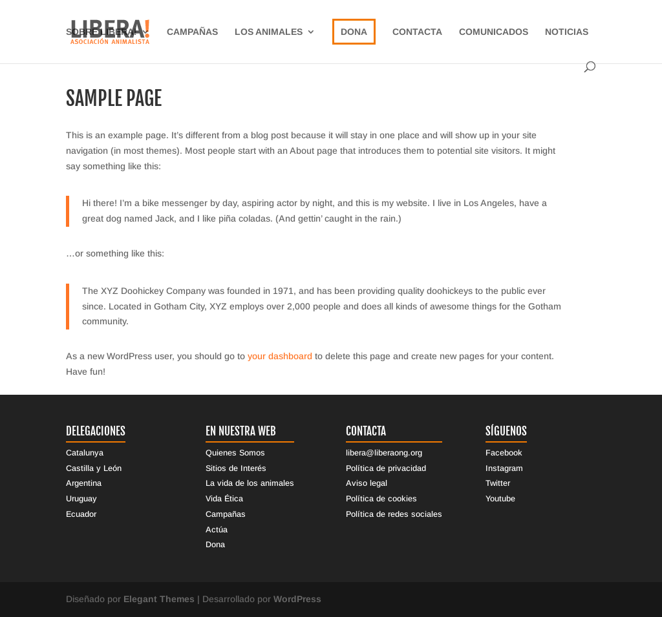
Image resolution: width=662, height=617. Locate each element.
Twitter (498, 483)
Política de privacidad (386, 468)
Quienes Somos (235, 452)
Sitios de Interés (236, 468)
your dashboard (280, 356)
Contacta (417, 32)
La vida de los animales (250, 483)
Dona (354, 31)
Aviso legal (366, 483)
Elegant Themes (159, 599)
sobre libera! (101, 32)
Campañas (192, 32)
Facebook (504, 452)
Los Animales (269, 32)
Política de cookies (381, 498)
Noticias (566, 32)
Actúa (217, 529)
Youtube (500, 498)
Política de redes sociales (394, 514)
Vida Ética (224, 498)
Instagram (504, 468)
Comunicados (493, 32)
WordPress (297, 599)
